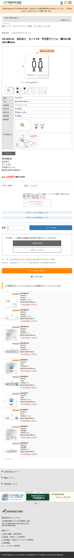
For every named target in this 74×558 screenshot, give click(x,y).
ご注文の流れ (37, 277)
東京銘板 (6, 543)
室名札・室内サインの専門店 (14, 537)
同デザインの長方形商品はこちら (37, 217)
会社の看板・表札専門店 (12, 534)
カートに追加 (51, 228)
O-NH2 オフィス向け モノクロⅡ (39, 26)
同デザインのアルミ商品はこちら (37, 212)
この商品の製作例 (37, 271)
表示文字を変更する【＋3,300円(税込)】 (36, 203)
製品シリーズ (6, 26)
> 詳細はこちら (65, 20)
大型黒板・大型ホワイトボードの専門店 (18, 540)
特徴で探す (5, 33)
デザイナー (8, 153)
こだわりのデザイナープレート (21, 33)
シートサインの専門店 (11, 546)
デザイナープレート (19, 26)
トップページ (6, 24)
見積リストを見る (37, 250)
